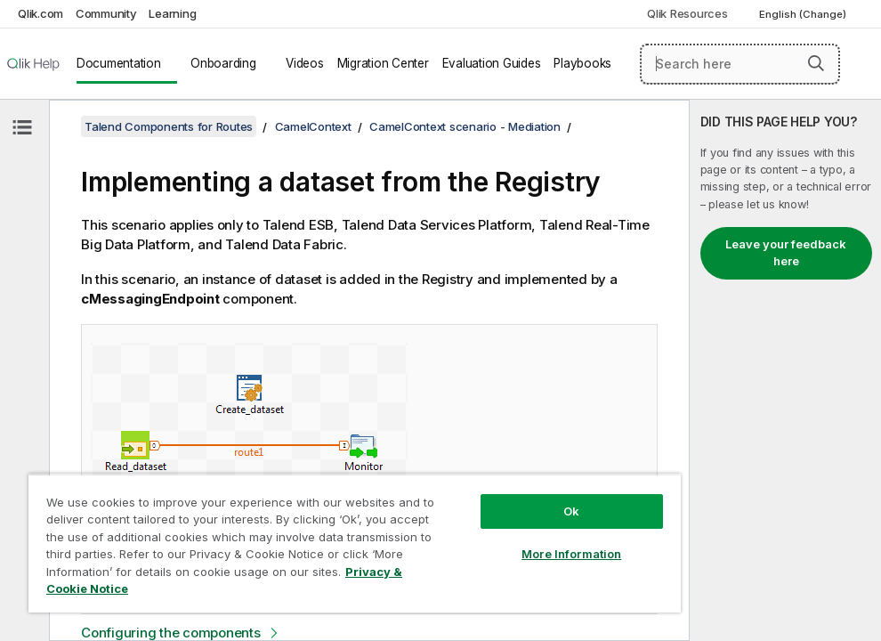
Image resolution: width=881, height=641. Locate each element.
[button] (816, 63)
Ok (571, 511)
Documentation (119, 63)
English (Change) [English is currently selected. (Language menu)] (804, 14)
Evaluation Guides (491, 63)
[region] (354, 543)
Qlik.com (40, 13)
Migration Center (383, 63)
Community (106, 13)
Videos (305, 63)
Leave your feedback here (785, 253)
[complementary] (785, 370)
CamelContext (313, 126)
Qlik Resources (687, 13)
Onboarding (223, 63)
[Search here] (740, 64)
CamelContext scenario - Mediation (465, 126)
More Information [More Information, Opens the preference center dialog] (571, 554)
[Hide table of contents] (22, 127)
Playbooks (582, 63)
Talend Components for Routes (169, 126)
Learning (172, 13)
